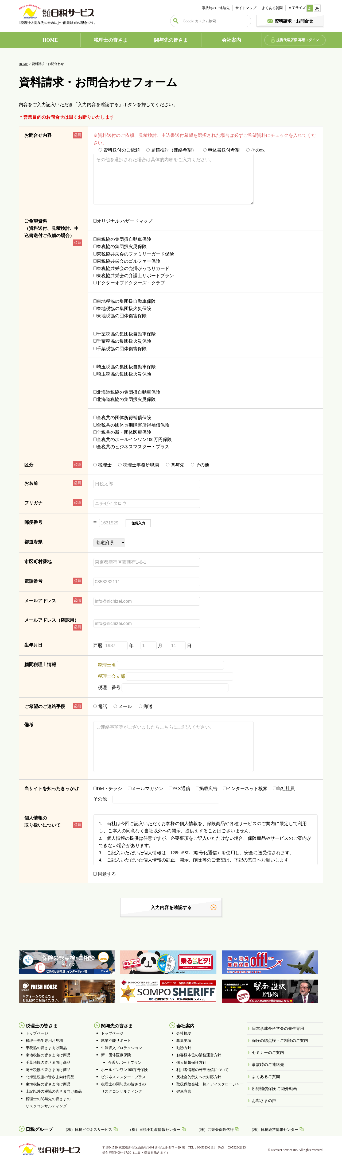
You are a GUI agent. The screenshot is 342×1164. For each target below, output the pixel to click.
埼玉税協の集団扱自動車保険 (124, 366)
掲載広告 (209, 788)
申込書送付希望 (221, 150)
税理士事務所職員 (138, 464)
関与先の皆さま (171, 40)
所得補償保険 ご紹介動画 (274, 1088)
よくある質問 (272, 8)
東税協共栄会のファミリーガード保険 (133, 254)
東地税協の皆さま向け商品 (48, 1055)
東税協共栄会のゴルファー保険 (126, 261)
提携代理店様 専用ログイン (297, 40)
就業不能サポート (116, 1041)
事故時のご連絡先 (216, 8)
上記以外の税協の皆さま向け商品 (54, 1091)
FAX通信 (182, 788)
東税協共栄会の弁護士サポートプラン (133, 275)
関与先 (175, 464)
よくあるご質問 (266, 1076)
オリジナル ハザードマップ (122, 221)
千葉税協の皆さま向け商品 (48, 1063)
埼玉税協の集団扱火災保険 (122, 374)
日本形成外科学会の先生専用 (278, 1028)
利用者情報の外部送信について (202, 1070)
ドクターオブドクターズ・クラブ (129, 282)
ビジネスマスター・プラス (123, 1077)
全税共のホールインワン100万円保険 (132, 439)
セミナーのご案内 (268, 1052)
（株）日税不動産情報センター (154, 1130)
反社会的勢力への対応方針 (198, 1077)
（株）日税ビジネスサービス (88, 1130)
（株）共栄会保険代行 (215, 1130)
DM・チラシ (110, 788)
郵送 (146, 706)
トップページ (37, 1033)
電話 (100, 706)
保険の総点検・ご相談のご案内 (280, 1040)
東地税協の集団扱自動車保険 (124, 301)
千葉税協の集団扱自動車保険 (124, 334)
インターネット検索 (247, 788)
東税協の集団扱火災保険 (120, 246)
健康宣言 (183, 1091)
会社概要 (183, 1033)
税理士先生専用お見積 (44, 1041)
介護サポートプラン (125, 1063)
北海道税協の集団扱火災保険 (124, 399)
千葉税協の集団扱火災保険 (122, 341)
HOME (50, 40)
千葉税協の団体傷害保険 (120, 348)
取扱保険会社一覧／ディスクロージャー (210, 1084)
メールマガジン (148, 788)
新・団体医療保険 (116, 1055)
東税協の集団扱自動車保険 (122, 239)
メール (123, 706)
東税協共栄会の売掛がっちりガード (131, 268)
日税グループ (39, 1129)
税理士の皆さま (110, 40)
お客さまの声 (264, 1101)
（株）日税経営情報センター (274, 1130)
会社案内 (231, 40)
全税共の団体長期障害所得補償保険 (131, 425)
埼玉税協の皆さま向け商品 (48, 1070)
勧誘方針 (183, 1048)
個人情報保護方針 (191, 1063)
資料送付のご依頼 (119, 150)
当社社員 (286, 788)
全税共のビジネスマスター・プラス (131, 446)
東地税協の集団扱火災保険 (122, 308)
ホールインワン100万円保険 (124, 1070)
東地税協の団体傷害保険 (120, 315)
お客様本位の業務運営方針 (198, 1055)
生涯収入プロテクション (121, 1048)
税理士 (102, 464)
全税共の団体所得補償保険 (122, 417)
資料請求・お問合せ (294, 21)
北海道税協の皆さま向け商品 (50, 1077)
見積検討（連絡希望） (171, 150)
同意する (104, 874)
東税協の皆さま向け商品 (46, 1048)
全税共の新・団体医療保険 (122, 432)
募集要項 (183, 1041)
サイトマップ (245, 8)
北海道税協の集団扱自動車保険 (126, 392)
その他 (255, 150)
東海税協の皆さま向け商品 (48, 1084)
